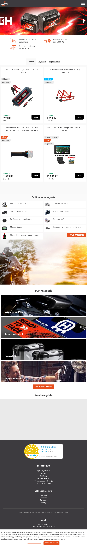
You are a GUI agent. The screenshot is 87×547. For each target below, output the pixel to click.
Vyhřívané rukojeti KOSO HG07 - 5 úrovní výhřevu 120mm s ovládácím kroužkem (22, 129)
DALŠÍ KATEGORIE (77, 235)
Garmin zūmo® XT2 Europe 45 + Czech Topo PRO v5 (65, 129)
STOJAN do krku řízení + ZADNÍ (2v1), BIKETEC (65, 70)
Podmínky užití (62, 512)
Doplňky (43, 498)
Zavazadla (43, 500)
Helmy (43, 503)
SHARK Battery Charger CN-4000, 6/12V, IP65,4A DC (22, 70)
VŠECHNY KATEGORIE (43, 387)
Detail (36, 117)
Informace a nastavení (34, 543)
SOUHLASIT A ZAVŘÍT (51, 543)
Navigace (43, 495)
